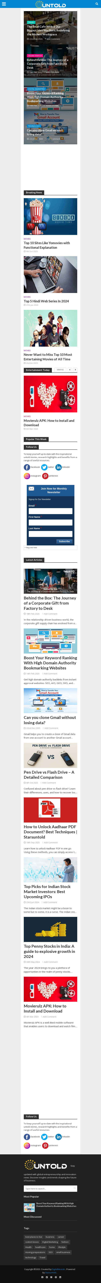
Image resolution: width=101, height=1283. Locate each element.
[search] (75, 1188)
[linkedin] (60, 1277)
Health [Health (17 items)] (28, 1247)
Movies (27, 239)
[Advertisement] (50, 167)
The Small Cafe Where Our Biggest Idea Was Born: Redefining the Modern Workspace (48, 30)
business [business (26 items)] (50, 1237)
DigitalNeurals (58, 1269)
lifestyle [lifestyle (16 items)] (62, 1247)
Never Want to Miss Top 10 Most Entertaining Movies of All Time (48, 357)
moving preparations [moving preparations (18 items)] (35, 1252)
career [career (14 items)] (61, 1237)
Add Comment (53, 39)
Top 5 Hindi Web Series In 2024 (46, 301)
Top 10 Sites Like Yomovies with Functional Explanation (47, 245)
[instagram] (51, 1277)
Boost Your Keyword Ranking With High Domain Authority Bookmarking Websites (45, 97)
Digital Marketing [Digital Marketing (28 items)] (50, 1242)
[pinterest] (56, 1277)
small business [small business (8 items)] (63, 1252)
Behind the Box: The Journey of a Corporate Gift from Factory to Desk (47, 63)
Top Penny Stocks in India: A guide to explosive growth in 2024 (49, 951)
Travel (31, 22)
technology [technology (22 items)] (30, 1257)
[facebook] (42, 1277)
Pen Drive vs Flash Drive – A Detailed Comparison (49, 775)
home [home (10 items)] (52, 1247)
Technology (34, 126)
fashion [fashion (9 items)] (65, 1242)
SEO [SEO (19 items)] (51, 1252)
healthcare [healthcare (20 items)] (40, 1247)
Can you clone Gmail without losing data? (45, 132)
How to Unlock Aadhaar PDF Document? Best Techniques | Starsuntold (50, 831)
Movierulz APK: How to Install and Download (49, 423)
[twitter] (47, 1277)
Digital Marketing (36, 89)
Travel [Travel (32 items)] (42, 1257)
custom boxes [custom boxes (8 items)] (32, 1242)
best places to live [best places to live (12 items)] (33, 1237)
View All (60, 369)
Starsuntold (50, 1272)
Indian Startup (35, 56)
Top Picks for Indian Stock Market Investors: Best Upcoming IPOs (47, 891)
